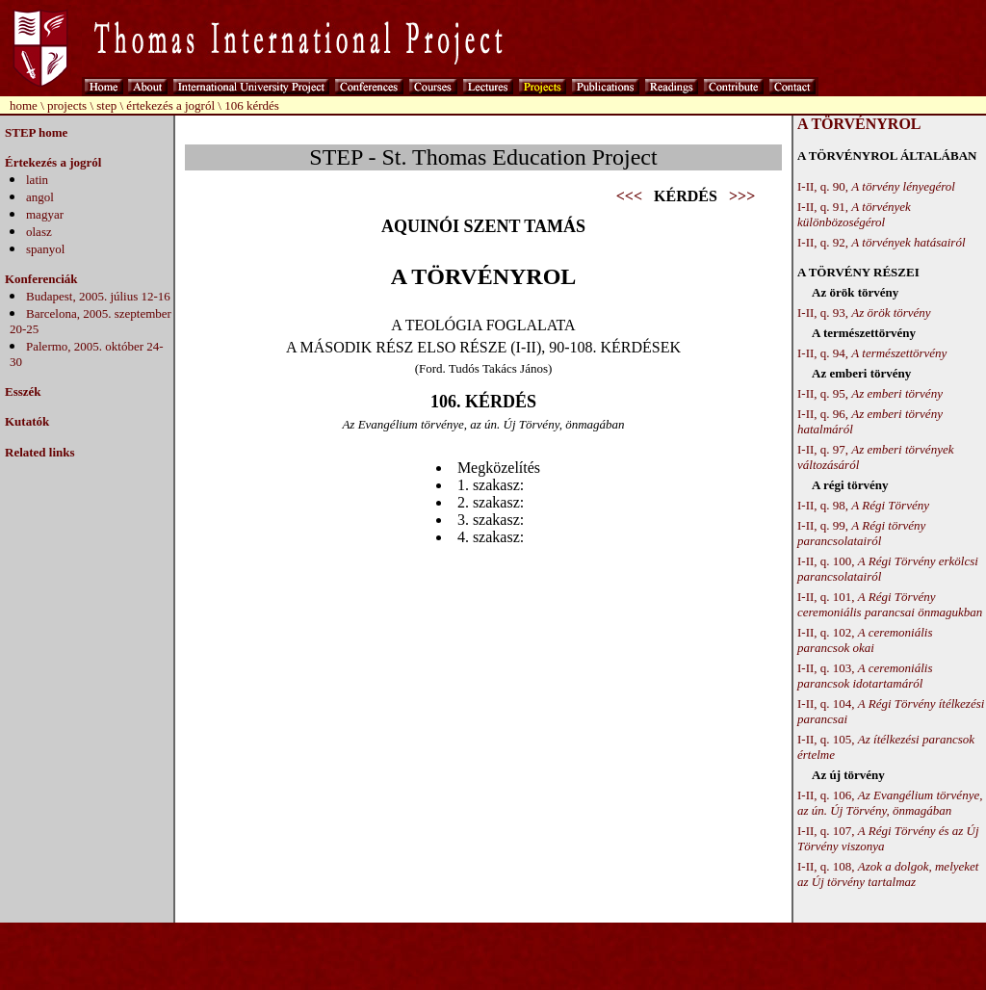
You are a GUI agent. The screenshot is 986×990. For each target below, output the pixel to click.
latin (37, 179)
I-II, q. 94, (872, 353)
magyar (45, 214)
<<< (629, 196)
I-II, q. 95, (870, 393)
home (24, 105)
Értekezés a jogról (53, 162)
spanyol (45, 249)
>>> (742, 196)
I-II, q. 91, (854, 214)
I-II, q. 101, (889, 604)
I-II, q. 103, (864, 675)
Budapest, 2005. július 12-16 (98, 296)
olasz (39, 231)
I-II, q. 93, (864, 312)
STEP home (36, 132)
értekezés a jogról (170, 105)
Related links (40, 452)
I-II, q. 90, (876, 186)
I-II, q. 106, (889, 803)
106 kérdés (251, 105)
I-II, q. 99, (861, 533)
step (106, 105)
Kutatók (27, 421)
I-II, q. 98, (863, 505)
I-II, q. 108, (887, 874)
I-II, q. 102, (864, 640)
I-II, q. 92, (881, 242)
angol (40, 197)
